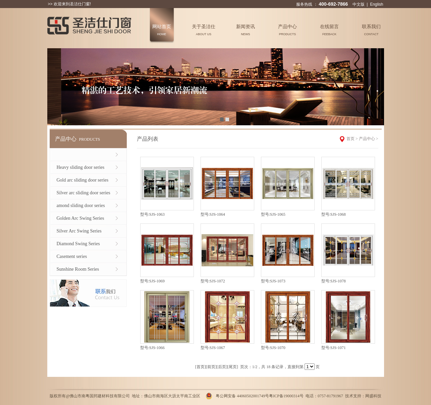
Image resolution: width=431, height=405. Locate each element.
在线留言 (329, 30)
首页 (350, 138)
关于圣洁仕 (203, 30)
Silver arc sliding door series (83, 192)
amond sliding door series (81, 205)
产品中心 (287, 30)
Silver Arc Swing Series (79, 230)
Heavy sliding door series (81, 167)
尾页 (233, 366)
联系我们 (371, 30)
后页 (222, 366)
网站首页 (161, 30)
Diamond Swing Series (78, 243)
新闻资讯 (245, 30)
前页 (211, 366)
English (376, 4)
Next (379, 85)
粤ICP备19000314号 (286, 396)
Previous (52, 85)
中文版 (359, 4)
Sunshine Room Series (78, 269)
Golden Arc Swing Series (80, 218)
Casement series (72, 256)
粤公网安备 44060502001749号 (242, 396)
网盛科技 (373, 396)
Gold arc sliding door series (83, 180)
